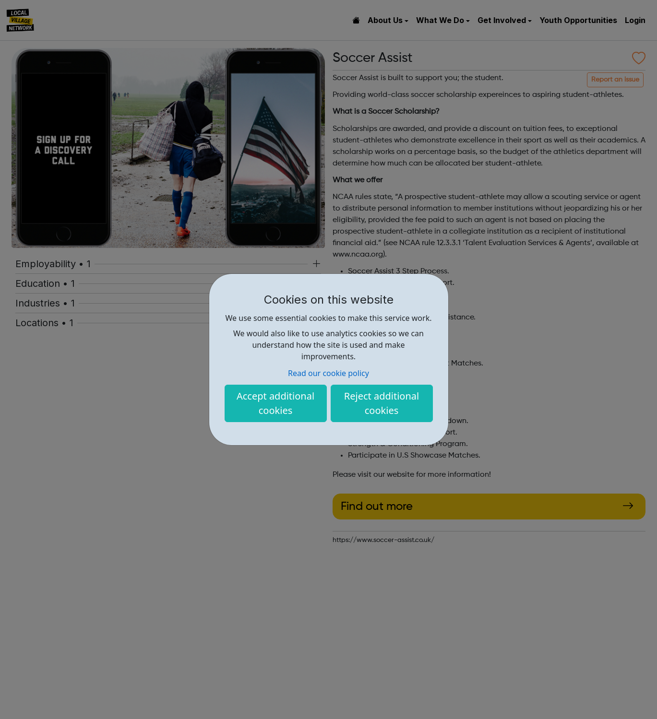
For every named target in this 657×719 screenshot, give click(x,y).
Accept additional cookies (275, 403)
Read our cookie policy (328, 373)
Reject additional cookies (381, 403)
